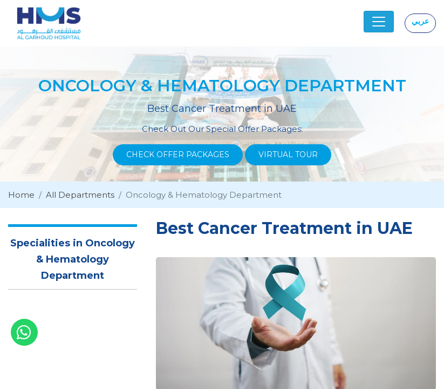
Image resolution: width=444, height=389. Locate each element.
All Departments (80, 195)
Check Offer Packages (177, 154)
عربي (420, 21)
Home (21, 195)
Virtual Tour (288, 154)
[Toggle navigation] (379, 21)
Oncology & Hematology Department (204, 195)
